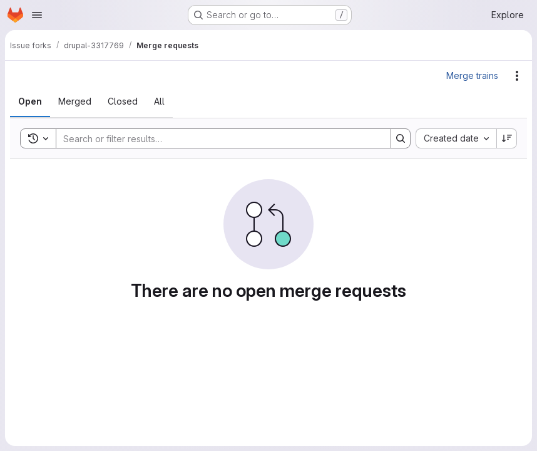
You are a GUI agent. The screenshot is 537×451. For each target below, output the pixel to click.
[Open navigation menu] (37, 15)
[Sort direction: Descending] (507, 138)
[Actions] (517, 76)
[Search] (217, 138)
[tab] (30, 101)
